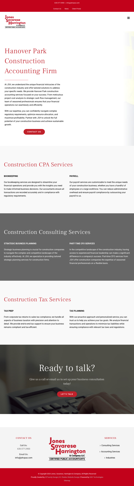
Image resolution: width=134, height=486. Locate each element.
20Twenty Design (51, 477)
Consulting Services (110, 445)
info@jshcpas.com (73, 3)
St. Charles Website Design (69, 477)
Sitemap (67, 481)
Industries (110, 458)
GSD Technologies (96, 477)
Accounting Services (110, 451)
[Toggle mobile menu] (128, 18)
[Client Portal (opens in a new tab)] (76, 9)
